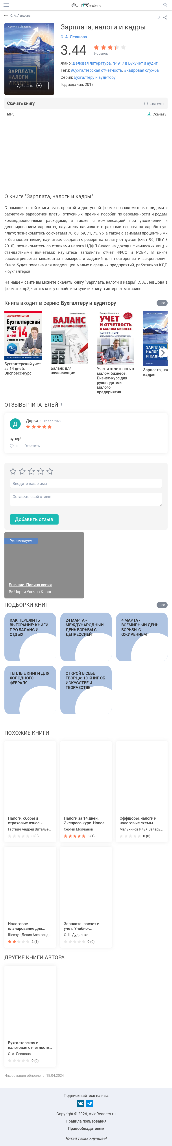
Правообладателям (86, 1128)
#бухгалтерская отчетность (96, 70)
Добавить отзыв (34, 519)
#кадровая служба (141, 70)
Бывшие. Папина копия (30, 585)
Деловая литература (91, 63)
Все (162, 303)
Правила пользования (86, 1121)
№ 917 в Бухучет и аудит (135, 63)
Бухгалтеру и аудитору (95, 77)
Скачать (159, 114)
